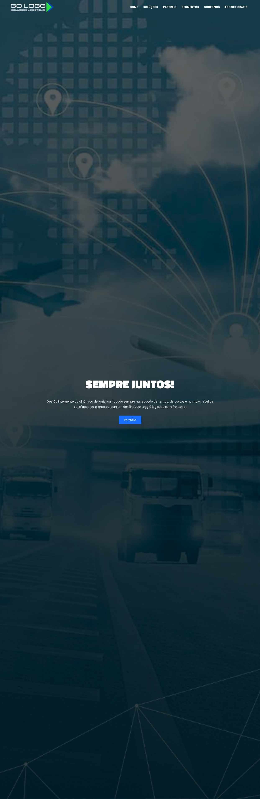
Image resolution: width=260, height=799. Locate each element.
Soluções (150, 7)
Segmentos (190, 7)
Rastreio (170, 7)
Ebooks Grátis (236, 7)
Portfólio (130, 420)
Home (134, 7)
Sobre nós (212, 7)
